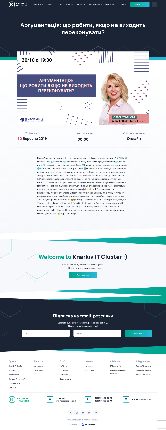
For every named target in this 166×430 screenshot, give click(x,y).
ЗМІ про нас (89, 370)
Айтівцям (81, 4)
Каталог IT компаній (17, 379)
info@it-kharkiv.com (141, 399)
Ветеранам (109, 4)
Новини (69, 4)
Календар (64, 370)
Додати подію (65, 379)
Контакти (12, 387)
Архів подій (64, 374)
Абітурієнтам (94, 4)
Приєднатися (14, 383)
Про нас (37, 4)
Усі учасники (14, 374)
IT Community (115, 366)
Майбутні (63, 366)
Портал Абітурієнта (143, 366)
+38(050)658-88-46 (103, 401)
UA (122, 4)
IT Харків (12, 370)
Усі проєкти (38, 366)
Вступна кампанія (143, 374)
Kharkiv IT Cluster (16, 366)
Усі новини (89, 366)
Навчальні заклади (143, 370)
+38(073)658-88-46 (103, 398)
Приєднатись (140, 4)
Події (60, 4)
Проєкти (49, 4)
